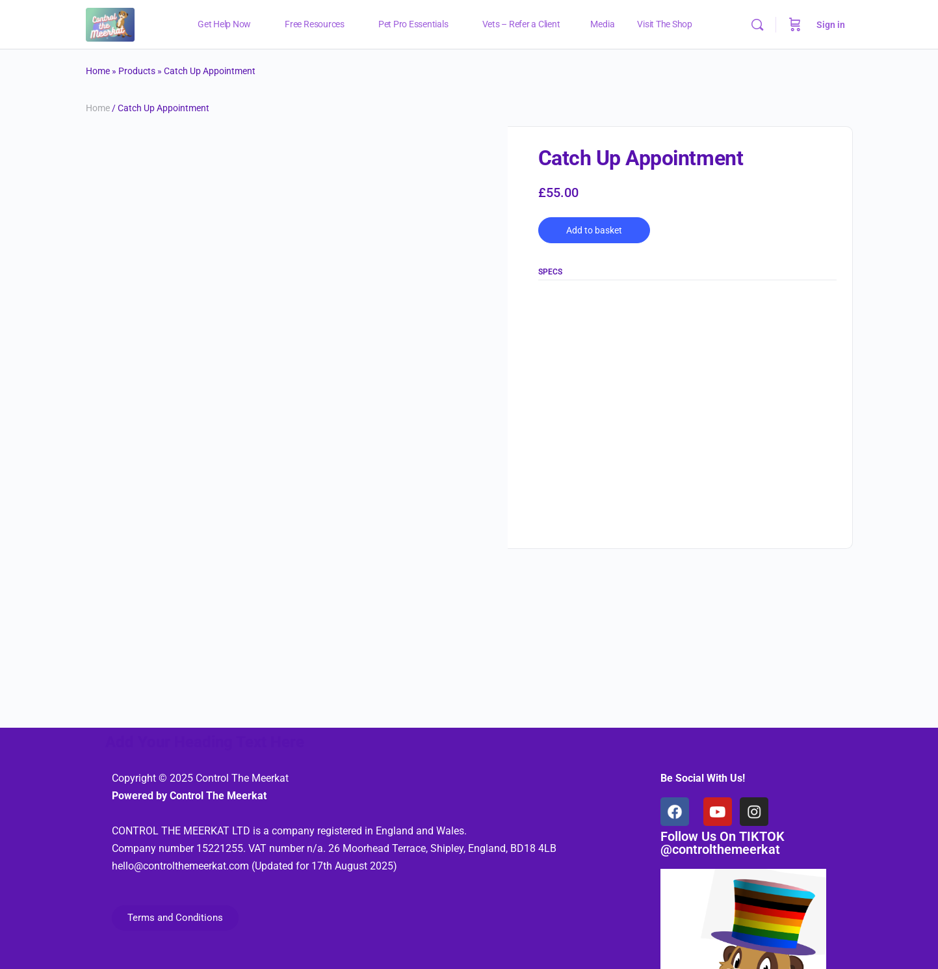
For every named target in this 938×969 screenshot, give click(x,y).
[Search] (757, 25)
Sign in (830, 25)
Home (98, 71)
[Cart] (795, 24)
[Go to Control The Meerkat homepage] (110, 23)
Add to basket (594, 230)
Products (136, 71)
